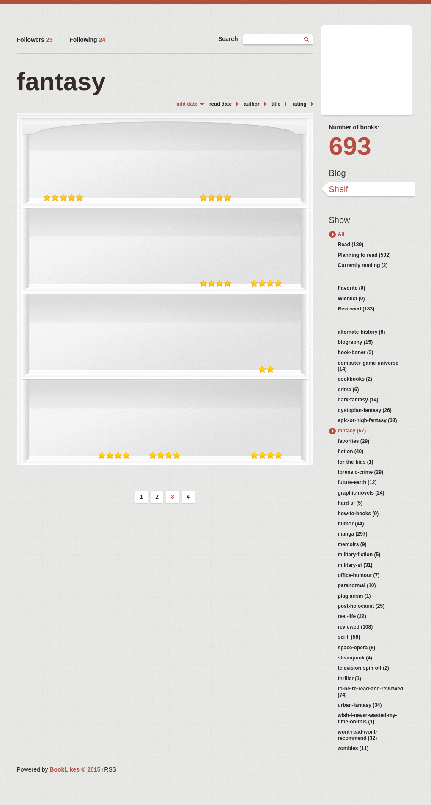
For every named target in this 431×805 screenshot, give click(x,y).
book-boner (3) (355, 352)
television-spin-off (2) (363, 668)
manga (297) (353, 534)
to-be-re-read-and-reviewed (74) (371, 692)
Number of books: (354, 127)
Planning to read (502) (364, 255)
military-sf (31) (355, 565)
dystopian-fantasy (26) (365, 410)
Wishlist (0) (351, 299)
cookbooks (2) (355, 379)
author (251, 104)
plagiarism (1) (354, 596)
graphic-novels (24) (361, 493)
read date (220, 104)
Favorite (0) (351, 288)
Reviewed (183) (356, 309)
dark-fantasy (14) (358, 400)
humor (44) (351, 524)
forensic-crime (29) (360, 472)
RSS (110, 769)
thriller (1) (349, 678)
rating (299, 104)
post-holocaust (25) (361, 606)
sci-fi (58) (349, 637)
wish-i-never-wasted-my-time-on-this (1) (367, 718)
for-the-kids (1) (355, 462)
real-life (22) (352, 616)
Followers (35, 39)
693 (350, 146)
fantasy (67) (352, 431)
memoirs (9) (352, 544)
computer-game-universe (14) (368, 366)
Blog (337, 173)
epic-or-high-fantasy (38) (367, 420)
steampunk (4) (355, 658)
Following (87, 39)
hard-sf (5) (350, 503)
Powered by (59, 769)
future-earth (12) (357, 482)
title (276, 104)
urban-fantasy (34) (360, 705)
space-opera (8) (357, 648)
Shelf (339, 189)
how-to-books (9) (358, 514)
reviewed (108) (355, 627)
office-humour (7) (359, 575)
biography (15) (355, 342)
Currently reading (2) (363, 265)
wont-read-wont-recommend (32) (357, 735)
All (341, 234)
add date (187, 104)
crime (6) (348, 390)
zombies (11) (353, 748)
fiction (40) (351, 451)
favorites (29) (354, 441)
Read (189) (351, 244)
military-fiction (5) (359, 555)
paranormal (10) (357, 585)
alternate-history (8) (361, 332)
